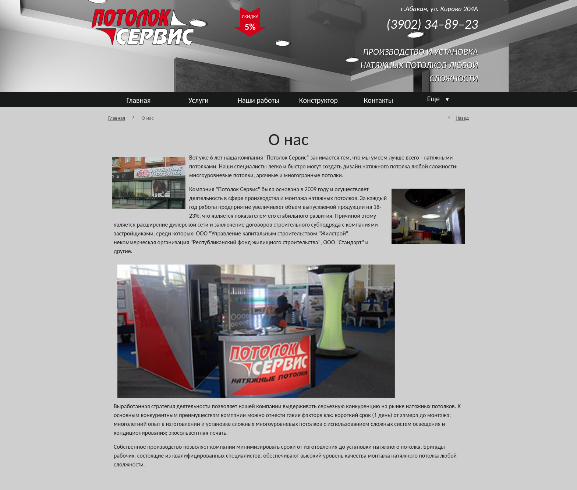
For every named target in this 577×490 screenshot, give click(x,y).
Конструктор (318, 100)
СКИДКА (250, 24)
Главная (139, 100)
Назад (462, 118)
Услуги (198, 100)
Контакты (378, 100)
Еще (438, 98)
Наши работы (258, 100)
